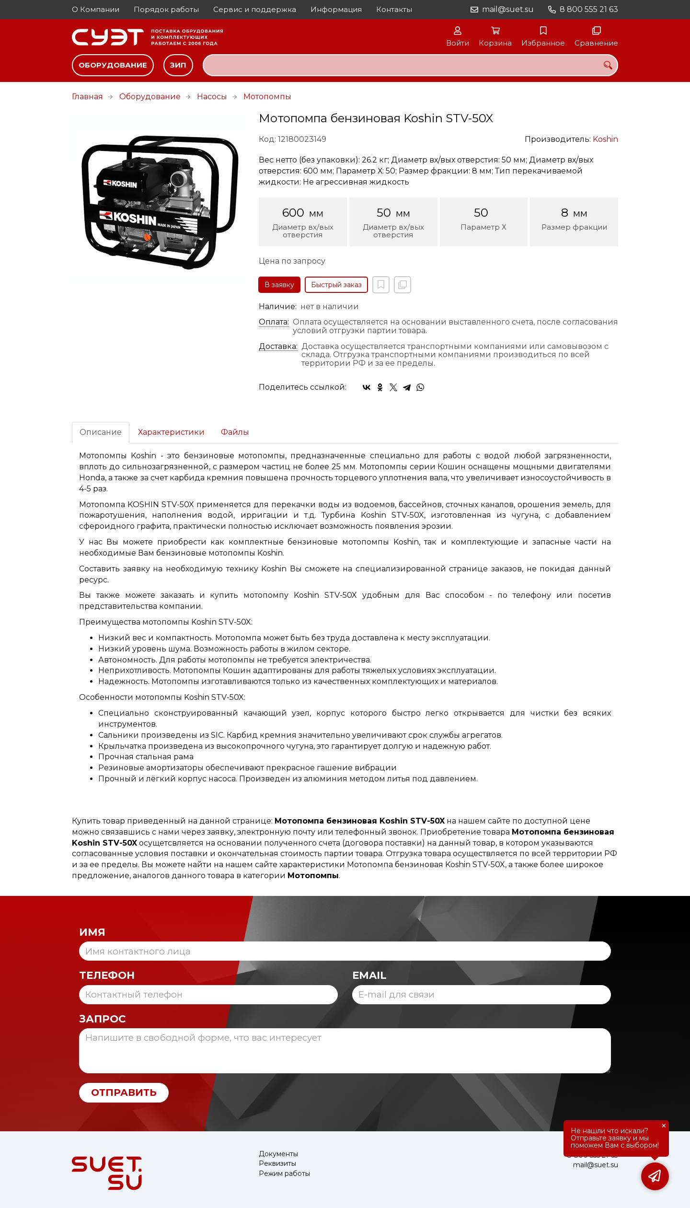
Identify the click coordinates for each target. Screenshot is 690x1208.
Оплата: (274, 322)
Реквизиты (277, 1163)
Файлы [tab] (235, 432)
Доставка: (278, 346)
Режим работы (284, 1173)
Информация (336, 9)
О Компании (95, 9)
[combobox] (410, 65)
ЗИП (178, 65)
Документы (278, 1154)
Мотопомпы (267, 96)
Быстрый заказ (336, 284)
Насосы (212, 96)
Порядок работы (166, 9)
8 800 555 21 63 (589, 9)
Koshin (605, 139)
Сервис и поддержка (254, 9)
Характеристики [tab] (171, 432)
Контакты (394, 9)
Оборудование (113, 65)
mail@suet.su (508, 9)
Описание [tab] (101, 432)
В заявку (279, 284)
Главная (87, 96)
